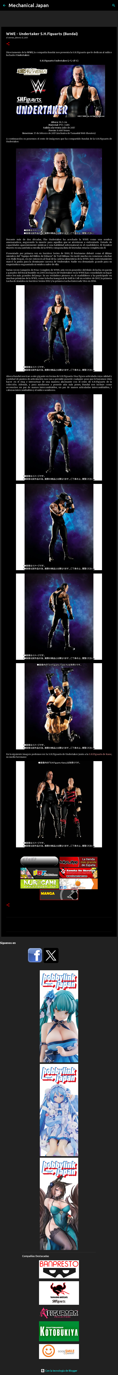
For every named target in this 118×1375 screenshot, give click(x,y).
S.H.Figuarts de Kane (100, 754)
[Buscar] (114, 5)
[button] (8, 44)
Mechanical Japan (29, 5)
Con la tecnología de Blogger (59, 1370)
